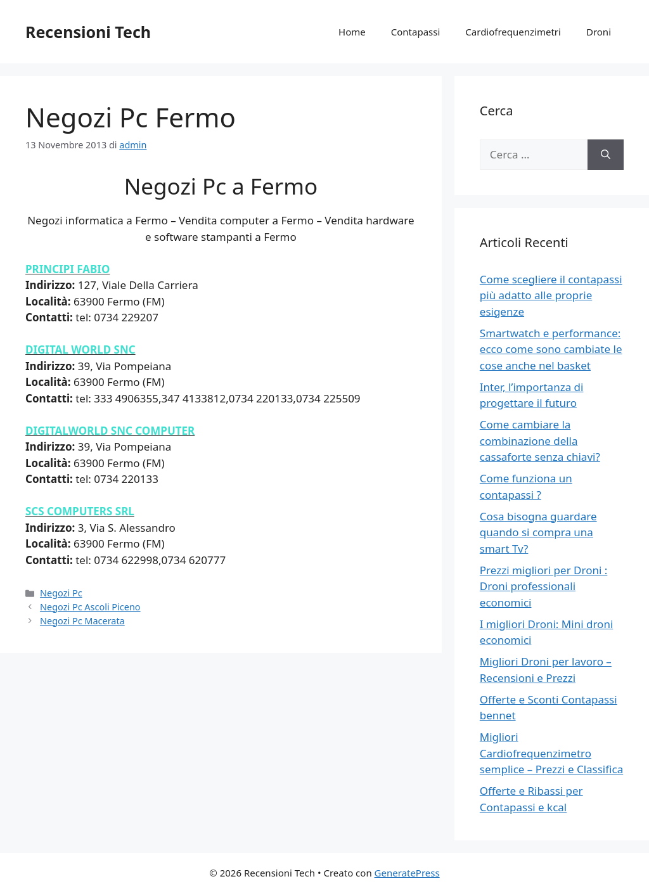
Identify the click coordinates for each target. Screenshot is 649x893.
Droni (598, 31)
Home (352, 31)
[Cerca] (606, 154)
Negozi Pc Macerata (82, 621)
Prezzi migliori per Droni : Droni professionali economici (544, 586)
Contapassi (415, 31)
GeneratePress (407, 872)
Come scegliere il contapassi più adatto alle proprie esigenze (551, 295)
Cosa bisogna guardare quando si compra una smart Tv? (538, 532)
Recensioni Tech (88, 31)
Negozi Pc (61, 593)
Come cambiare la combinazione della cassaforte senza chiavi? (540, 440)
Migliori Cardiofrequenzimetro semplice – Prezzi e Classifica (551, 752)
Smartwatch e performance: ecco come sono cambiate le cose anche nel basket (551, 349)
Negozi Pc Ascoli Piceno (90, 607)
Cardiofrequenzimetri (513, 31)
